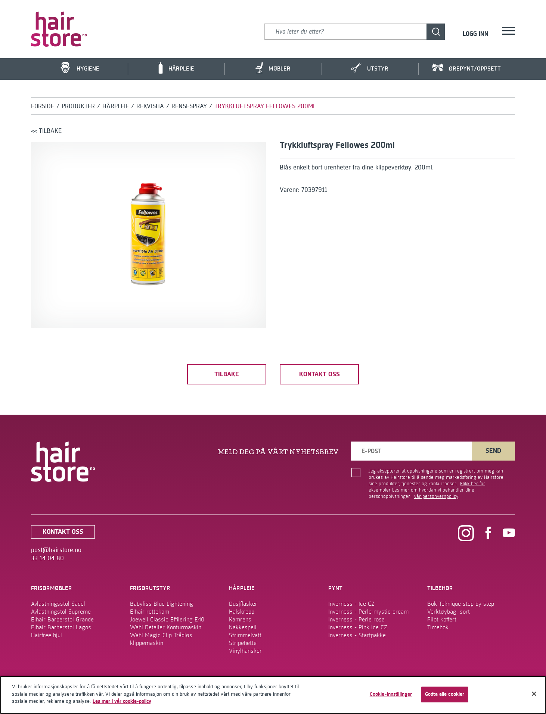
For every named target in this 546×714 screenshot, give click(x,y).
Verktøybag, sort (448, 611)
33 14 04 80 (47, 558)
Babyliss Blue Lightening (161, 604)
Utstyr (369, 67)
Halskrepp (241, 611)
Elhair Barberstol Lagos (61, 627)
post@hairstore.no (56, 550)
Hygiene (79, 68)
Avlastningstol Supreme (61, 611)
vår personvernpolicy (436, 496)
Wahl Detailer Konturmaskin (165, 627)
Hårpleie (176, 68)
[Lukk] (534, 694)
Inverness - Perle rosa (356, 619)
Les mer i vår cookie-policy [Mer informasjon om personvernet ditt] (122, 701)
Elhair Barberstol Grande (62, 619)
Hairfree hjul (46, 635)
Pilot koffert (441, 619)
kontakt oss (319, 374)
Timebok (438, 627)
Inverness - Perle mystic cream (368, 611)
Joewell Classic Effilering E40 (167, 619)
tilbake (226, 374)
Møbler (273, 68)
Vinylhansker (245, 651)
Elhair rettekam (149, 611)
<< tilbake (46, 131)
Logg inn (475, 34)
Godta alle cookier (444, 694)
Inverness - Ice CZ (351, 604)
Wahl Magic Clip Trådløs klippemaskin (161, 639)
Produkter (78, 106)
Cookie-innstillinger (391, 694)
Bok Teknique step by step (460, 604)
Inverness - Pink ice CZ (357, 627)
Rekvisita (150, 106)
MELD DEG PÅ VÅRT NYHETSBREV (278, 452)
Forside (42, 106)
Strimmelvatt (245, 635)
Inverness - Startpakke (357, 635)
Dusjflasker (243, 604)
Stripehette (243, 643)
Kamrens (240, 619)
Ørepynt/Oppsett (466, 68)
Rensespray (189, 106)
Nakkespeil (243, 627)
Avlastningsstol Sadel (58, 604)
